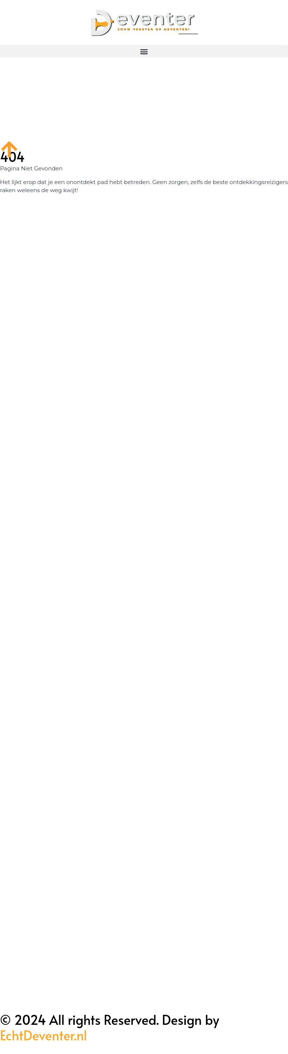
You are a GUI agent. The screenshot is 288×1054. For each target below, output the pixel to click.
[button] (144, 51)
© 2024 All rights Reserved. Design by (109, 1027)
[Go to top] (9, 149)
